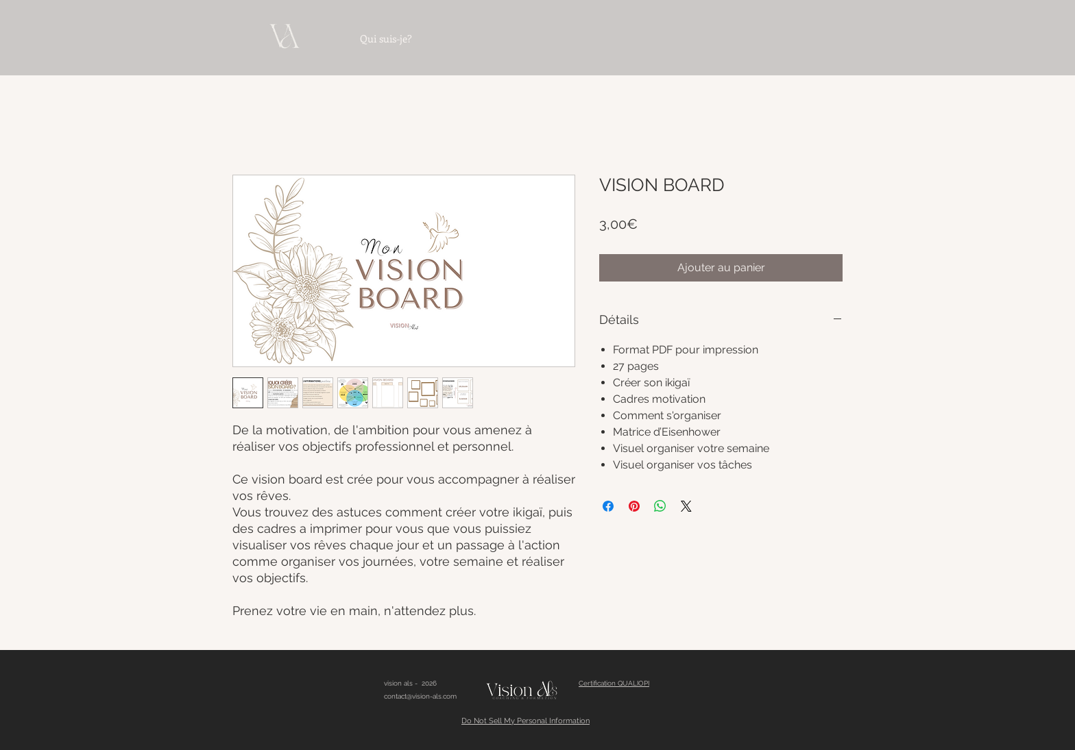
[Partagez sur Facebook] (608, 506)
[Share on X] (686, 506)
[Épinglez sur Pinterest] (634, 506)
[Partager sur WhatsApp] (660, 506)
